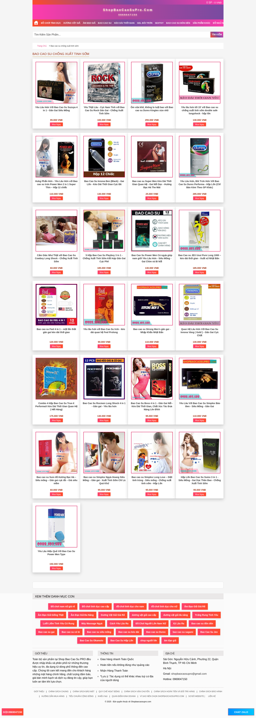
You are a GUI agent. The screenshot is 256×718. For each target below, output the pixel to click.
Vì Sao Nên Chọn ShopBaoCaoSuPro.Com (162, 696)
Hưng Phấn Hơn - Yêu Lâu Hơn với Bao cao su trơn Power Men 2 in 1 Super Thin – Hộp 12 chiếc (56, 184)
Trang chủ (42, 46)
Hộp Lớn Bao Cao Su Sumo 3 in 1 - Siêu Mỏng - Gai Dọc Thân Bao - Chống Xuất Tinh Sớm (199, 480)
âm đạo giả (170, 640)
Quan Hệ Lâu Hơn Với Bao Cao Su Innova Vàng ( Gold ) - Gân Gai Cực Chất (200, 332)
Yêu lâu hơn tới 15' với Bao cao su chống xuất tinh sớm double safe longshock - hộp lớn (199, 110)
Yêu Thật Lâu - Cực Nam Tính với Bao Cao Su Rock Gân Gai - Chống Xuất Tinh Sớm (104, 110)
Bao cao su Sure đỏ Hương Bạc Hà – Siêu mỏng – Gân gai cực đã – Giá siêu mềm (56, 480)
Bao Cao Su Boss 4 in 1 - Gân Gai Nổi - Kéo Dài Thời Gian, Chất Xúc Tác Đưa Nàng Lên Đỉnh (152, 406)
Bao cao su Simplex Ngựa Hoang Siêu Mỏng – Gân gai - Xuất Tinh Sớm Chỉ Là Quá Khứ (104, 480)
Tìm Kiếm (217, 34)
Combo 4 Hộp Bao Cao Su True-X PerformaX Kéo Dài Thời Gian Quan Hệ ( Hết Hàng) (56, 406)
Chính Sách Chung (58, 691)
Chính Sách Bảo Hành (210, 691)
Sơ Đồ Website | (196, 696)
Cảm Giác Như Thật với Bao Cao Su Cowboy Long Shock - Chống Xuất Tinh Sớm (56, 258)
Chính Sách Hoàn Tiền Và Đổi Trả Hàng (174, 691)
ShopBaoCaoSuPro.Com (128, 9)
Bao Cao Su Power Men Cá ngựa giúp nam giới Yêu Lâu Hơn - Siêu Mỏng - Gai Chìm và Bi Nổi (152, 258)
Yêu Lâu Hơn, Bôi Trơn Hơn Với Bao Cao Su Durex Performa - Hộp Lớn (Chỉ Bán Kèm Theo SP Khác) (200, 184)
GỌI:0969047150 (12, 712)
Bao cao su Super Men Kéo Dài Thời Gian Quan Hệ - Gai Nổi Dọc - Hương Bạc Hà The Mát (152, 184)
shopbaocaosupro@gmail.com (189, 673)
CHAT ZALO (241, 712)
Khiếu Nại (102, 696)
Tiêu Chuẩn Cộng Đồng (81, 696)
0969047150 (128, 15)
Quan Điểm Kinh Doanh (124, 696)
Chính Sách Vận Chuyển (137, 691)
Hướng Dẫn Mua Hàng (52, 696)
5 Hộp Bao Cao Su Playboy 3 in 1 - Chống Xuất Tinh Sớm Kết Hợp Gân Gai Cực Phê (104, 258)
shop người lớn (148, 640)
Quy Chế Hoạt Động (109, 691)
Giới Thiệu (39, 691)
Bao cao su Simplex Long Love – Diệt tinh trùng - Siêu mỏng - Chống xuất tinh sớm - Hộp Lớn (152, 480)
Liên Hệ (212, 696)
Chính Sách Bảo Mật (83, 691)
